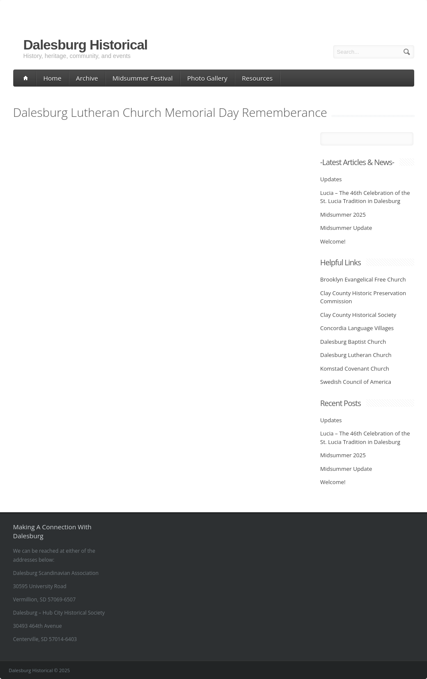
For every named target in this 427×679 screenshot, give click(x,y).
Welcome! (333, 241)
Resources (257, 78)
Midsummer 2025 (343, 214)
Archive (87, 78)
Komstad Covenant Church (354, 368)
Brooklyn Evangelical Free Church (363, 279)
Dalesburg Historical (85, 44)
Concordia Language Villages (357, 328)
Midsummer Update (346, 228)
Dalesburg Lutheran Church (356, 355)
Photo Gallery (207, 78)
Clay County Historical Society (358, 315)
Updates (331, 179)
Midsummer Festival (143, 78)
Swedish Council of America (356, 382)
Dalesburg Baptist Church (353, 341)
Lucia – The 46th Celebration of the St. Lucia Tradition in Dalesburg (365, 197)
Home (52, 78)
